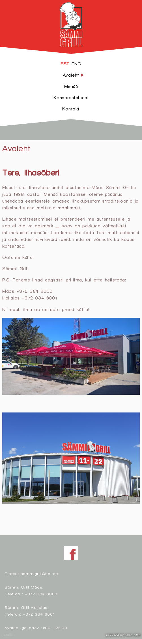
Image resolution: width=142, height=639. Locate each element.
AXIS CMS (123, 635)
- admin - (8, 635)
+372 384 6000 (41, 594)
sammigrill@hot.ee (39, 573)
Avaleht (16, 148)
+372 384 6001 (38, 614)
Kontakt (71, 108)
